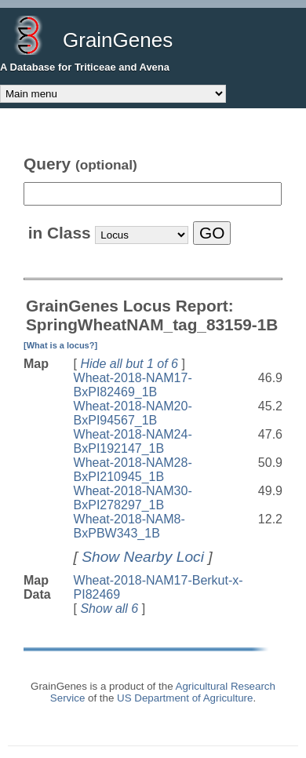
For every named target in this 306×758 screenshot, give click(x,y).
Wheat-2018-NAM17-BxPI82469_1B (133, 385)
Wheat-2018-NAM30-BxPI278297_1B (133, 498)
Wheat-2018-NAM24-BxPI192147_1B (133, 441)
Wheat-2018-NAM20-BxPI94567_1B (133, 413)
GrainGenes (118, 40)
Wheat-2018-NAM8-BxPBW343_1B (129, 526)
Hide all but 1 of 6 (129, 363)
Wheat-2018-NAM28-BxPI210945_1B (133, 469)
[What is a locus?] (60, 345)
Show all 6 (109, 608)
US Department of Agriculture (185, 698)
